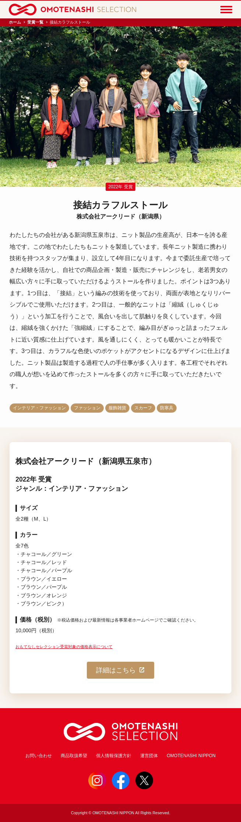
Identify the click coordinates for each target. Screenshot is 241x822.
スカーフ (143, 407)
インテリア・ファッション (39, 407)
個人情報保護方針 (113, 755)
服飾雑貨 (117, 407)
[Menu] (226, 9)
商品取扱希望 (74, 755)
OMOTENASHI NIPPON (191, 755)
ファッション (87, 407)
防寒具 (166, 407)
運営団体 (149, 755)
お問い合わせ (38, 755)
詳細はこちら (120, 670)
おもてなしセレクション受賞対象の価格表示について (64, 646)
